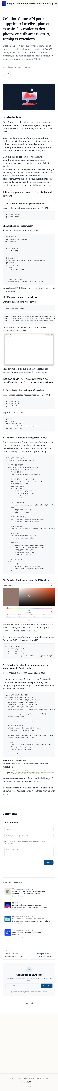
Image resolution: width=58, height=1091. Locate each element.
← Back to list (29, 1003)
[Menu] (56, 3)
